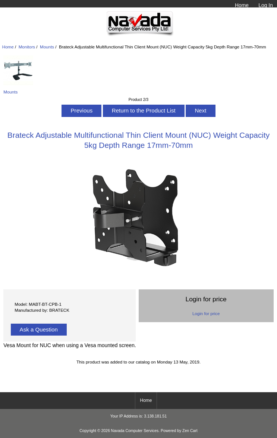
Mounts (47, 46)
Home (242, 5)
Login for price (206, 313)
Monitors (27, 46)
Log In (265, 5)
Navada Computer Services (135, 431)
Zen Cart (190, 431)
